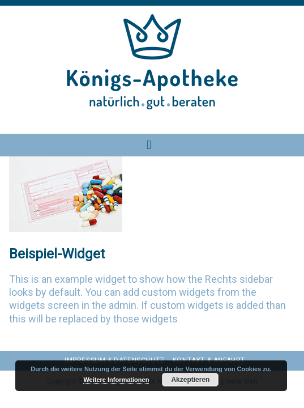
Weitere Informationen (116, 379)
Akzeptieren (190, 380)
